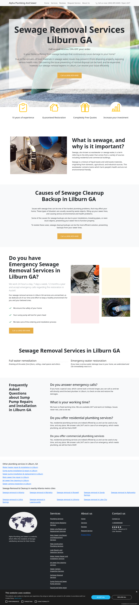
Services (54, 3)
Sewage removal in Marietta (41, 492)
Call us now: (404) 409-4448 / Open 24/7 (113, 3)
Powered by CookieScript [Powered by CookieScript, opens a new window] (129, 604)
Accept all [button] (101, 597)
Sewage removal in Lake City (95, 499)
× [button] (136, 592)
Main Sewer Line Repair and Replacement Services (58, 537)
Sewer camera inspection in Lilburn (17, 484)
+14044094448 (117, 523)
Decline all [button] (121, 597)
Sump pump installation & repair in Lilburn (20, 470)
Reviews (62, 3)
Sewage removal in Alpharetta (123, 492)
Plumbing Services (56, 519)
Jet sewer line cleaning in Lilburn (16, 480)
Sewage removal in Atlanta (13, 492)
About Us (86, 3)
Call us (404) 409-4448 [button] (69, 75)
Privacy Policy (86, 535)
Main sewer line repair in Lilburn (16, 477)
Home (46, 3)
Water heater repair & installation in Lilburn (20, 467)
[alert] (69, 597)
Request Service (74, 3)
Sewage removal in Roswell (68, 492)
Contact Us (116, 519)
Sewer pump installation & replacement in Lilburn (23, 474)
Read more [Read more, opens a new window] (18, 598)
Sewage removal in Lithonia (68, 499)
